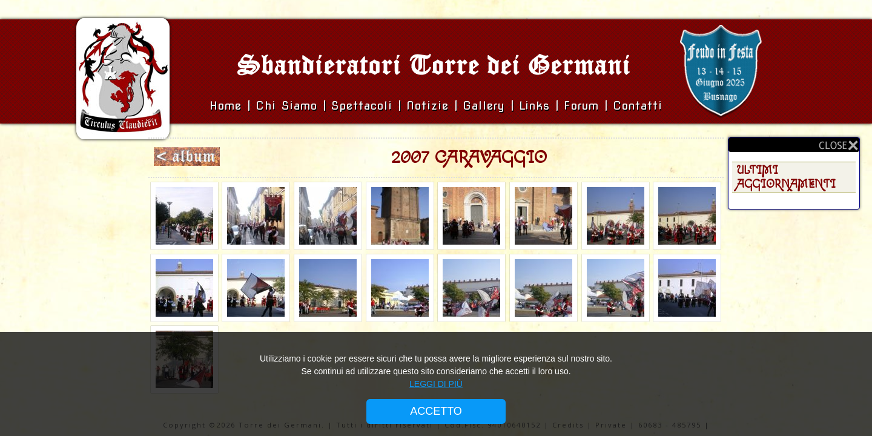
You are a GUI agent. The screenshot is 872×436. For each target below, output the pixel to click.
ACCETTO (436, 411)
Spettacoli (361, 106)
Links (534, 106)
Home (228, 106)
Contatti (637, 106)
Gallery (486, 106)
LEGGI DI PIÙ (436, 384)
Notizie (427, 106)
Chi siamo (289, 106)
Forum (581, 106)
